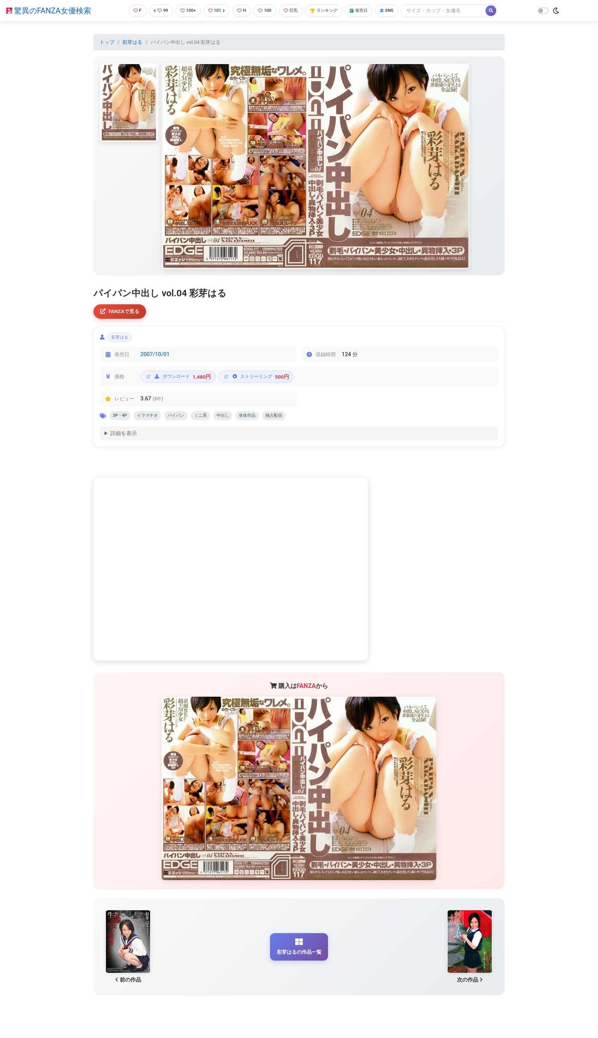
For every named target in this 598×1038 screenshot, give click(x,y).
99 (156, 10)
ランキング (330, 10)
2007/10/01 (155, 358)
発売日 (368, 10)
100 (266, 10)
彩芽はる (132, 42)
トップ (107, 42)
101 (215, 10)
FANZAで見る (122, 312)
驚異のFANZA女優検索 (48, 10)
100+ (185, 10)
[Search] (456, 10)
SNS (399, 10)
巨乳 (294, 10)
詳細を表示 (123, 438)
